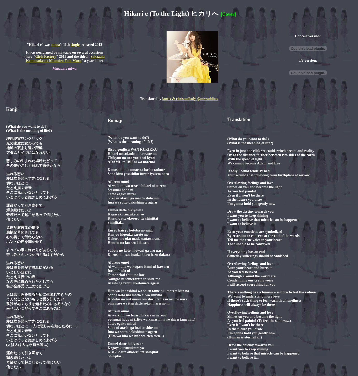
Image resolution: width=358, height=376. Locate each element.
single (75, 45)
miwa (55, 45)
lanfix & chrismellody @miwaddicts (190, 99)
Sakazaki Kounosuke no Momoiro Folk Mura (65, 59)
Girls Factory (45, 57)
